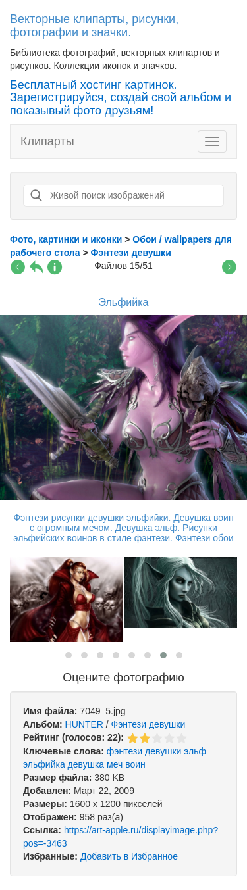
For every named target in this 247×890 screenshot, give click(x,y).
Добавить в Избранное (129, 856)
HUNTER (84, 724)
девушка (86, 764)
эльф (195, 751)
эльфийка (44, 764)
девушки (163, 751)
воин (135, 764)
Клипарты (47, 141)
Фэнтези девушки (148, 724)
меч (115, 764)
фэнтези (124, 751)
